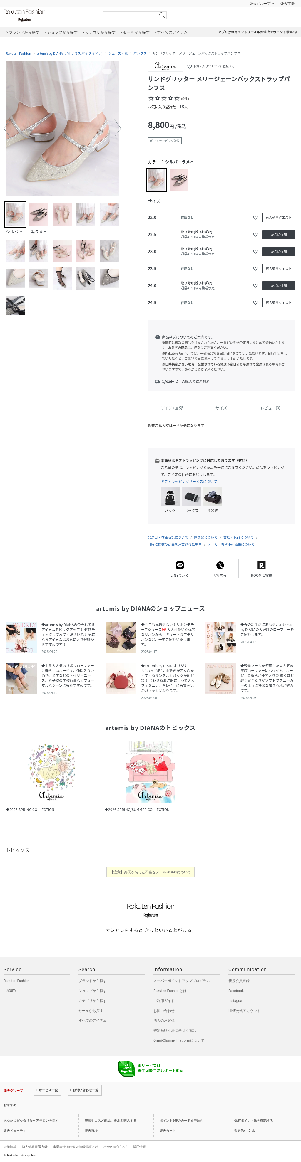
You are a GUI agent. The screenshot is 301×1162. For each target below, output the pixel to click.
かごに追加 (279, 234)
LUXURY (10, 991)
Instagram (236, 1001)
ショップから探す (92, 991)
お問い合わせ (164, 1011)
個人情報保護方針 (35, 1147)
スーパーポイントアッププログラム (181, 981)
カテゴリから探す (92, 1001)
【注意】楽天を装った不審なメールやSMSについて (150, 872)
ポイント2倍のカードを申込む (181, 1121)
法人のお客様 (164, 1020)
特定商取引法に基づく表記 (174, 1030)
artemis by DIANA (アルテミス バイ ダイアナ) (70, 53)
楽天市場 (287, 3)
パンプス (140, 53)
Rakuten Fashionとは (170, 991)
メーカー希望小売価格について (231, 544)
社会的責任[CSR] (115, 1147)
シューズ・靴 (118, 53)
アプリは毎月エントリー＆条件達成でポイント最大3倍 (257, 32)
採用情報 (139, 1147)
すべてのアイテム (92, 1020)
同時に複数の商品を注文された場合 (175, 544)
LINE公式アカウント (244, 1011)
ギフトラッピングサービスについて (189, 481)
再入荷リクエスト (279, 217)
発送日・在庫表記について (168, 537)
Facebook (236, 991)
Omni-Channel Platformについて (178, 1040)
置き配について (206, 537)
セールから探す (90, 1011)
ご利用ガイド (164, 1001)
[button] (7, 128)
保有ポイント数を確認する (253, 1121)
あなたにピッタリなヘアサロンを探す (31, 1121)
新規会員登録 (239, 981)
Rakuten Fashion (49, 15)
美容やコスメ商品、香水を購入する (110, 1121)
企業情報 (10, 1147)
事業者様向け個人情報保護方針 (75, 1147)
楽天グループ (260, 3)
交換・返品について (238, 537)
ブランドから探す (92, 981)
